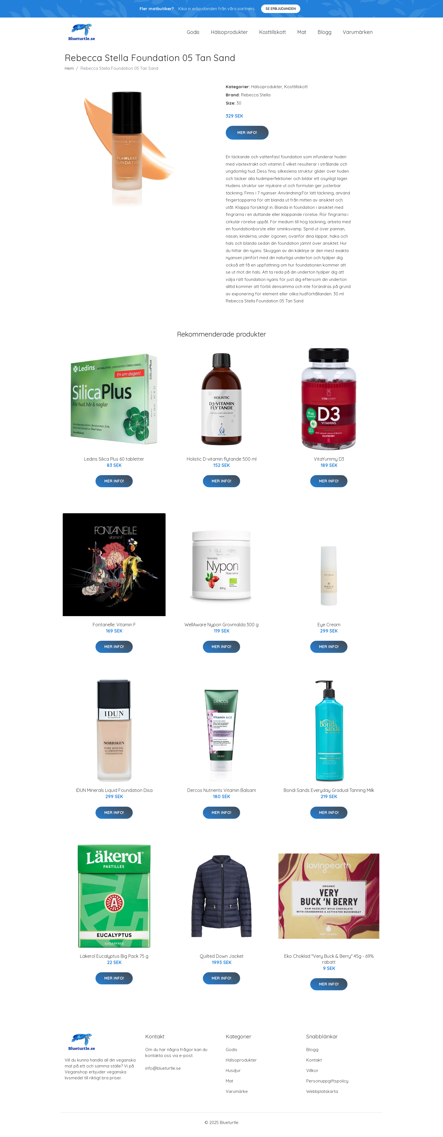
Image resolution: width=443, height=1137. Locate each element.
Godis (193, 34)
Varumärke (237, 1096)
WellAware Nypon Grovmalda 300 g (221, 629)
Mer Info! (247, 137)
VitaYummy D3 (329, 464)
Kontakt (314, 1064)
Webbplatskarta (322, 1096)
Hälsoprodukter (229, 34)
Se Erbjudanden (281, 9)
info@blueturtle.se (163, 1073)
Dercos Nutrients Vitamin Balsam (221, 795)
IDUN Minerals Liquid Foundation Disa (114, 795)
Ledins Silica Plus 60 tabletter (114, 464)
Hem (69, 73)
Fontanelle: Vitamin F (114, 629)
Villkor (312, 1075)
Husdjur (233, 1075)
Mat (301, 34)
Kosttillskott (272, 34)
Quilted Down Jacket (222, 961)
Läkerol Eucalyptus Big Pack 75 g (114, 961)
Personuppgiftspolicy (327, 1085)
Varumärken (358, 34)
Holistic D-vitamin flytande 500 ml (222, 464)
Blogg (324, 34)
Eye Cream (329, 629)
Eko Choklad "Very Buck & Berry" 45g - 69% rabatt (329, 964)
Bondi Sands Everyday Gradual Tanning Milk (329, 795)
